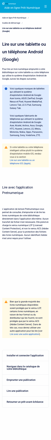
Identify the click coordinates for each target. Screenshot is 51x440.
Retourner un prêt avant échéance (25, 401)
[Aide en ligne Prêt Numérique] (9, 3)
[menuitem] (25, 355)
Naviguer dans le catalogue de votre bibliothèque (25, 367)
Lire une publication (25, 390)
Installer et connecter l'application (25, 355)
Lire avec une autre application (24, 334)
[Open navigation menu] (45, 6)
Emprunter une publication (25, 379)
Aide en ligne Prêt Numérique (22, 7)
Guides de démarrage (11, 23)
